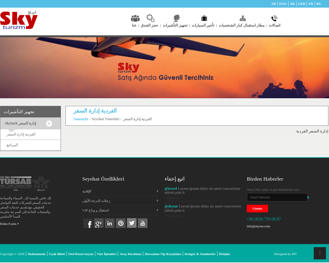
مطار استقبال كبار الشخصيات (243, 25)
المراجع (12, 145)
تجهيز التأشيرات (176, 25)
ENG (283, 3)
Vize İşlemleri (107, 254)
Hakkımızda (36, 254)
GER (302, 3)
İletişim (224, 254)
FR (311, 3)
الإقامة (86, 191)
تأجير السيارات (204, 25)
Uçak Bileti (57, 254)
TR (273, 3)
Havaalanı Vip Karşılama (163, 254)
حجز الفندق (151, 25)
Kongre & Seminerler (200, 254)
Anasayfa (80, 119)
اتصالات (274, 25)
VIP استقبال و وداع (95, 210)
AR (292, 3)
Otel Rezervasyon (81, 254)
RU (319, 3)
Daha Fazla (9, 223)
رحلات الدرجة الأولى (96, 201)
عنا (135, 25)
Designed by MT (285, 254)
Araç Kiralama (130, 254)
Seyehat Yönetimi (105, 119)
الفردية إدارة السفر (21, 134)
